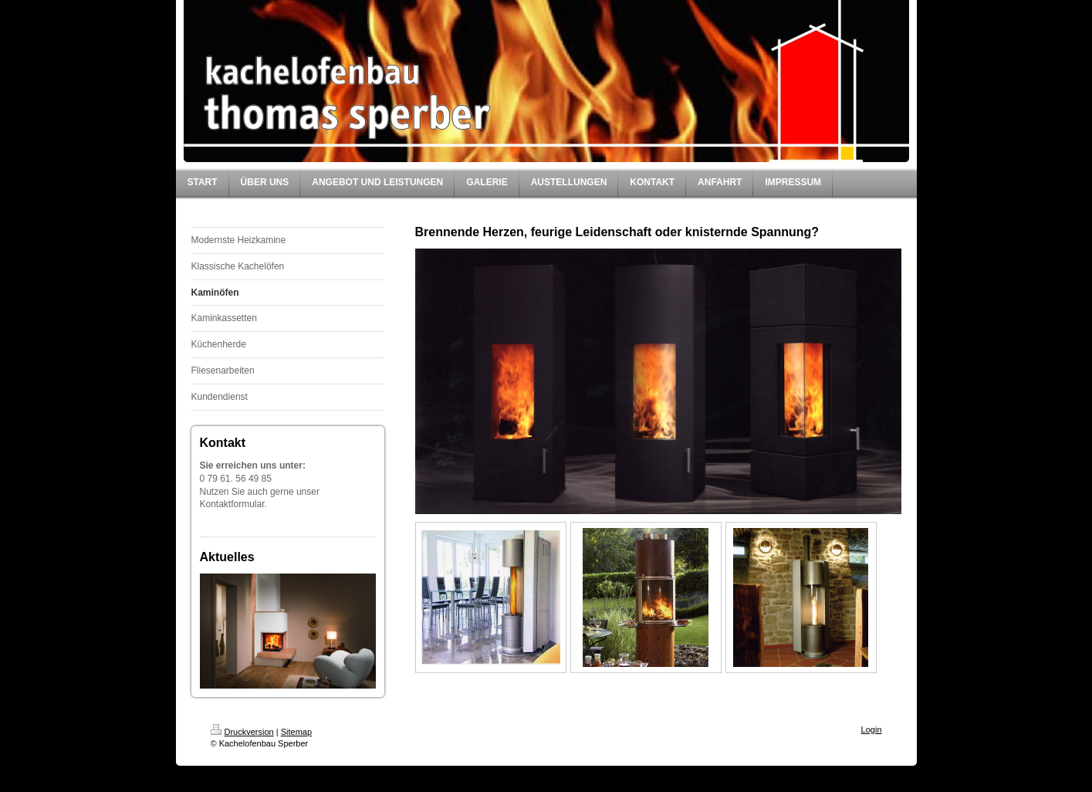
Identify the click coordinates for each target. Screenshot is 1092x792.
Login (871, 729)
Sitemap (296, 731)
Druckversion (242, 731)
